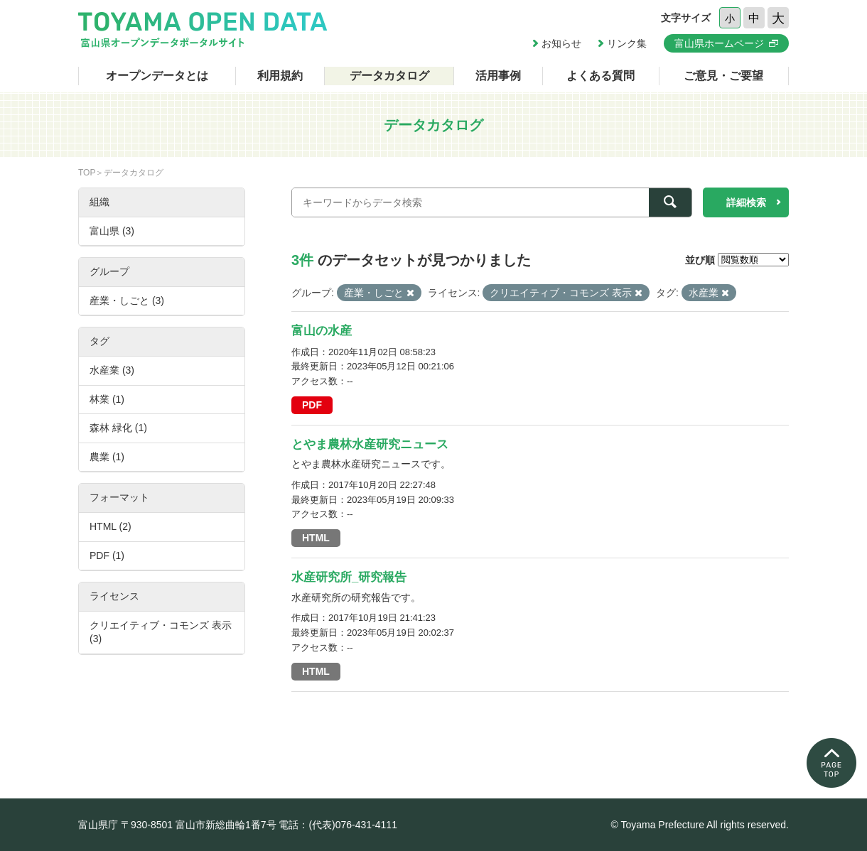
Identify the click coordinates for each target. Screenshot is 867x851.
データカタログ (389, 76)
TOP (86, 172)
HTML (316, 537)
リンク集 (627, 43)
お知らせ (561, 43)
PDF (312, 405)
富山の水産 (321, 330)
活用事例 (498, 76)
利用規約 (280, 76)
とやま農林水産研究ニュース (369, 444)
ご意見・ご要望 (723, 76)
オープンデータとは (157, 76)
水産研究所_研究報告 (348, 577)
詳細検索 (746, 202)
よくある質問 (600, 76)
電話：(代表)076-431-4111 (338, 824)
